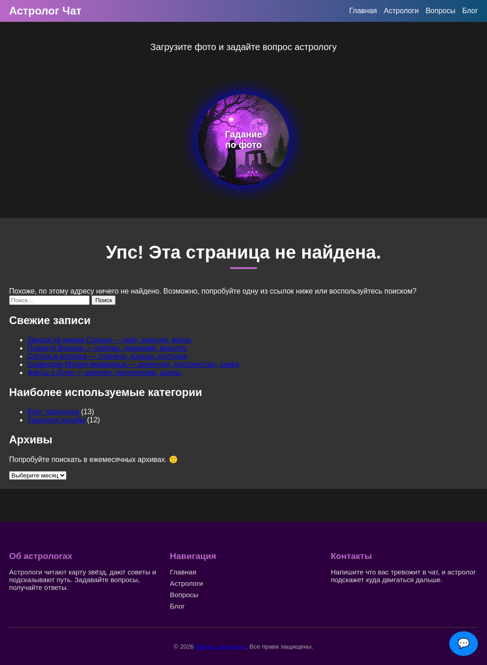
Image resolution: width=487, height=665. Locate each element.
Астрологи (401, 11)
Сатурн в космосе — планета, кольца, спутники (107, 356)
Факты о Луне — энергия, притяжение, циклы (104, 372)
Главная (363, 11)
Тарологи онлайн (56, 420)
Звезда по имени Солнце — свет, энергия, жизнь (109, 340)
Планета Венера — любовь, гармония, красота (106, 348)
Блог (470, 11)
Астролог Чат (45, 11)
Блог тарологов (53, 412)
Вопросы (441, 11)
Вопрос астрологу (220, 646)
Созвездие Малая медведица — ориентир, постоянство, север (133, 364)
